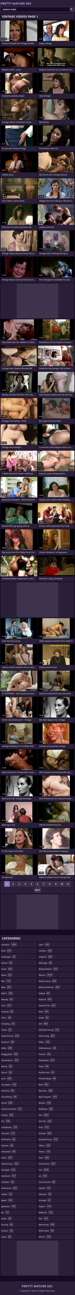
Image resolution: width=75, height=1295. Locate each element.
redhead (46, 1109)
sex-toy (45, 1121)
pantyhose (47, 1060)
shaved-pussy (48, 1139)
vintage (45, 1200)
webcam (46, 1212)
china (6, 1030)
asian (7, 969)
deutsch (7, 1042)
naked (44, 993)
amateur (9, 944)
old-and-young (49, 1030)
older (44, 1042)
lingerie (46, 957)
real (44, 1084)
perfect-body (47, 1078)
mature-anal (48, 981)
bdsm (7, 993)
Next (37, 890)
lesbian (45, 951)
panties (45, 1054)
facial (7, 1103)
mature (46, 975)
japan (7, 1200)
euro (6, 1078)
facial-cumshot (11, 1109)
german (8, 1133)
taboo (45, 1145)
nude (44, 1018)
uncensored (47, 1182)
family (7, 1115)
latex (6, 1237)
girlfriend (8, 1139)
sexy (44, 1127)
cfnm (6, 1018)
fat (5, 1121)
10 (62, 884)
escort (6, 1072)
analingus (8, 957)
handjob (8, 1170)
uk (43, 1176)
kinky (6, 1218)
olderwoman (48, 1048)
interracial (9, 1188)
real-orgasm (48, 1097)
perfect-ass (47, 1072)
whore (45, 1237)
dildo (6, 1048)
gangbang (9, 1127)
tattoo (45, 1151)
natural (45, 999)
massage (46, 963)
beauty (7, 999)
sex (44, 1115)
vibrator (45, 1194)
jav (5, 1212)
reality (45, 1103)
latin (44, 944)
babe (6, 975)
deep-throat (10, 1036)
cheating (8, 1024)
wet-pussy (47, 1225)
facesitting (9, 1097)
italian (7, 1194)
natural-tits (47, 1005)
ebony (6, 1066)
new (44, 1011)
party (44, 1066)
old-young (47, 1036)
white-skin (46, 1231)
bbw (6, 987)
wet (44, 1218)
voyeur (45, 1206)
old (43, 1024)
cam (6, 1005)
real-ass (46, 1091)
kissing (7, 1225)
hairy (7, 1158)
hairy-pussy (10, 1164)
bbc (6, 981)
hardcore (8, 1176)
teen (44, 1158)
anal (6, 951)
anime (7, 963)
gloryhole (8, 1151)
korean (7, 1231)
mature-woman (49, 987)
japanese (8, 1206)
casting (7, 1011)
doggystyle (9, 1054)
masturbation (48, 969)
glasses (7, 1145)
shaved (45, 1133)
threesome (47, 1164)
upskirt (45, 1188)
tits (44, 1170)
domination (10, 1060)
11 (68, 884)
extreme (8, 1091)
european (9, 1084)
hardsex (7, 1182)
